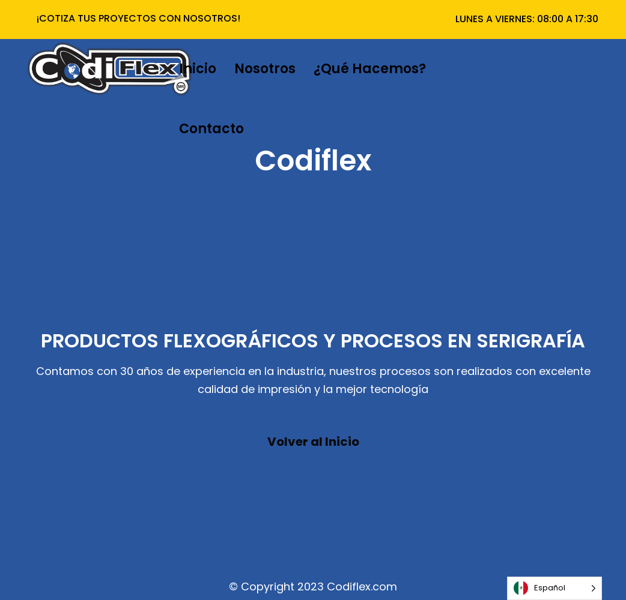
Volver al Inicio (313, 441)
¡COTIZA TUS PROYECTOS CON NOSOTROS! (138, 18)
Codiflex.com (362, 586)
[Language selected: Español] (554, 588)
